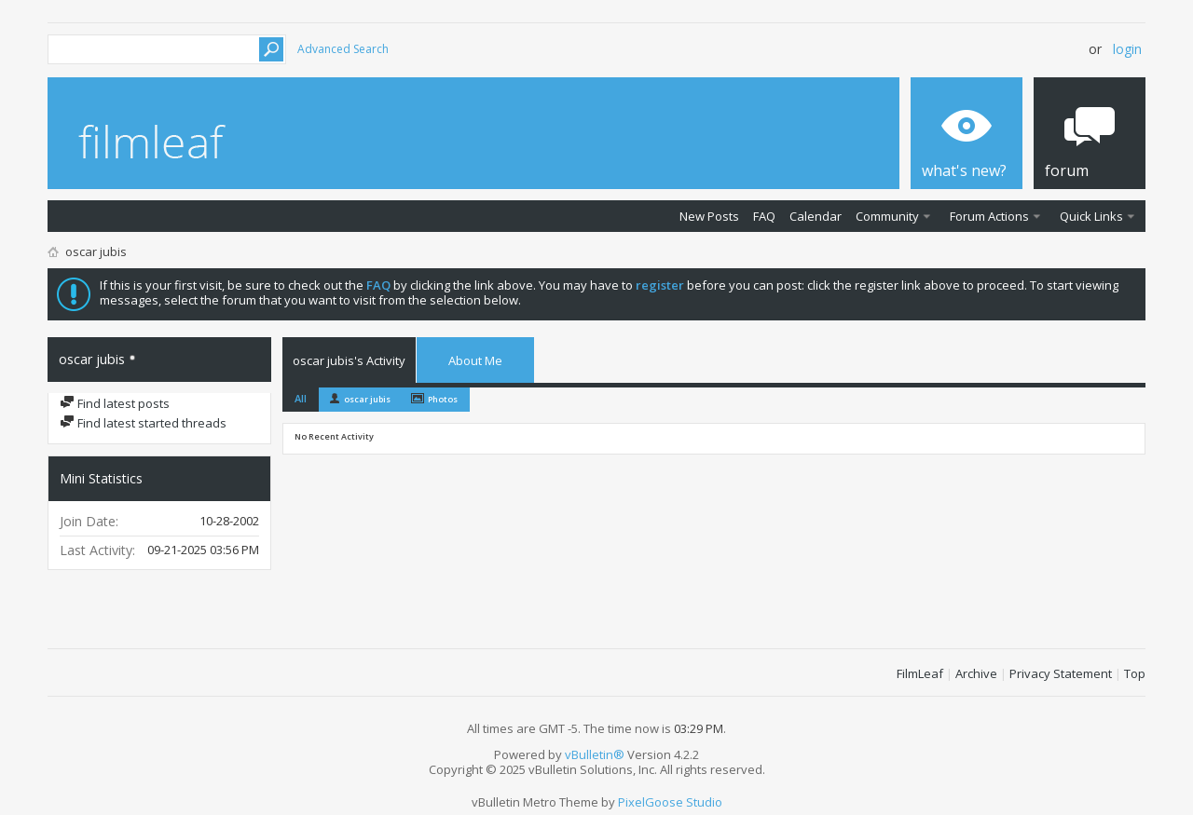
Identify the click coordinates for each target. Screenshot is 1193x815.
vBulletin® (594, 754)
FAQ (764, 216)
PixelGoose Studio (670, 802)
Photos (443, 399)
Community (887, 216)
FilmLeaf (920, 673)
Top (1134, 673)
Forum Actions (989, 216)
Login (1127, 49)
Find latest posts (115, 403)
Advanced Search (343, 49)
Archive (976, 673)
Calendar (815, 216)
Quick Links (1091, 216)
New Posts (709, 216)
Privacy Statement (1060, 673)
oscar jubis (367, 399)
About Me (475, 360)
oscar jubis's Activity (349, 360)
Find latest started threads (143, 422)
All (301, 398)
